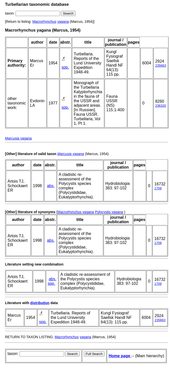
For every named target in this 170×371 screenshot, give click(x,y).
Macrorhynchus (44, 22)
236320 (160, 105)
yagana (63, 22)
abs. (50, 186)
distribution (39, 303)
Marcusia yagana (18, 138)
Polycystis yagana (109, 212)
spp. (65, 67)
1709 (157, 188)
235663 (160, 65)
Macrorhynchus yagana (75, 212)
